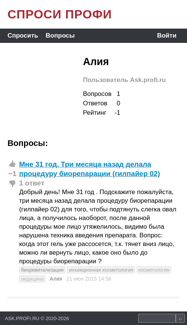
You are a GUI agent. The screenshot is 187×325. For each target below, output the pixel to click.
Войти (166, 35)
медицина (32, 279)
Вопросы (60, 35)
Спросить (23, 35)
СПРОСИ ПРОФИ (60, 14)
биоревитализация (42, 270)
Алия (56, 279)
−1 (12, 174)
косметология (154, 270)
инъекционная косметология (101, 270)
